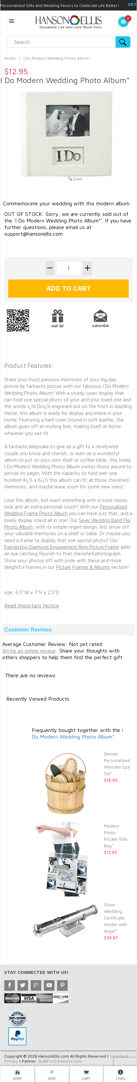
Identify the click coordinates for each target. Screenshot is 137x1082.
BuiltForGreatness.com (60, 1061)
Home (10, 58)
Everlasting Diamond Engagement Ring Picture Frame (61, 547)
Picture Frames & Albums (83, 567)
